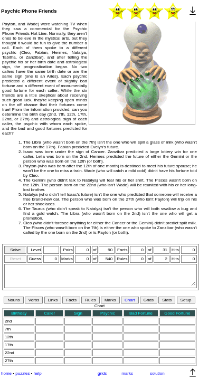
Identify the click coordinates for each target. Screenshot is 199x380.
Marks (110, 300)
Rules (90, 300)
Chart (130, 300)
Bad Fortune (141, 313)
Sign (78, 313)
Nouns (13, 300)
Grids (149, 300)
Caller (49, 313)
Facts (71, 300)
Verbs (34, 300)
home (6, 373)
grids (102, 373)
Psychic (107, 313)
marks (127, 373)
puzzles (22, 373)
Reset (15, 258)
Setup (186, 300)
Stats (167, 300)
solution (157, 373)
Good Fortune (177, 313)
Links (53, 300)
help (38, 373)
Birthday (18, 313)
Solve (15, 250)
